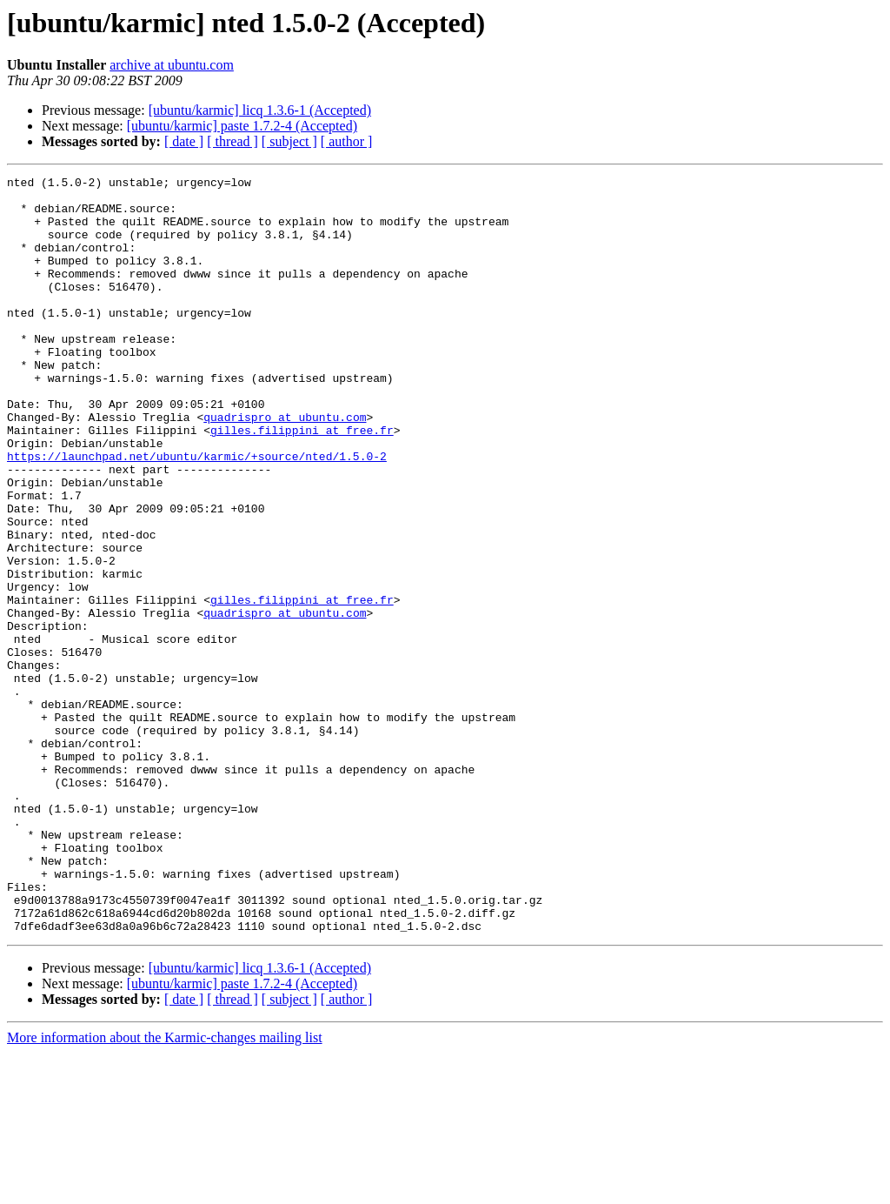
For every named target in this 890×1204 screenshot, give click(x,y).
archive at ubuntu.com (172, 64)
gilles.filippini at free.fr (302, 482)
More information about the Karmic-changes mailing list (164, 1188)
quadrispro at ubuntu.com (284, 466)
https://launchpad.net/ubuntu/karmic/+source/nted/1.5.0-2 (197, 513)
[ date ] (183, 141)
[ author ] (347, 141)
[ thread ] (232, 141)
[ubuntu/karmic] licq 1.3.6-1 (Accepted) (260, 110)
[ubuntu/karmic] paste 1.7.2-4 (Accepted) (242, 125)
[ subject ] (289, 141)
